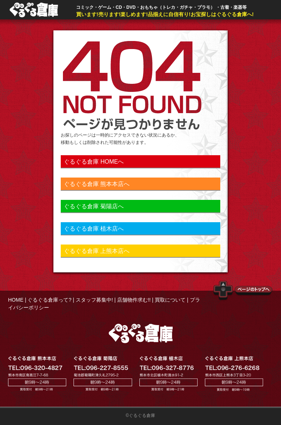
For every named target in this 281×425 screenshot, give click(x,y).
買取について (170, 300)
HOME (15, 300)
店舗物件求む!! (134, 300)
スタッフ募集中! (94, 300)
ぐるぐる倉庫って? (49, 300)
